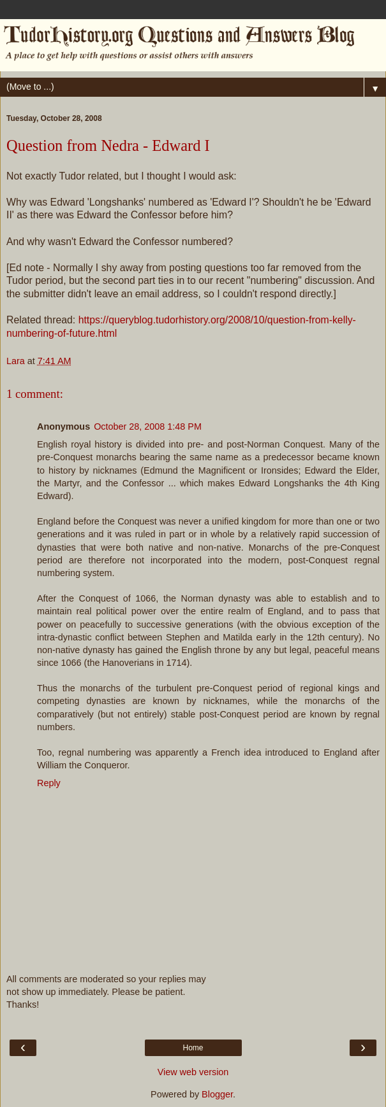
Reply (49, 783)
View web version (193, 1072)
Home (192, 1047)
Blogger (217, 1094)
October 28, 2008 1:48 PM (148, 426)
